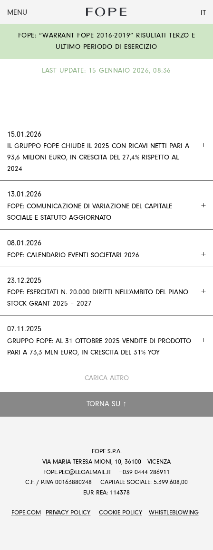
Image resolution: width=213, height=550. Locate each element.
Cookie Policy (120, 512)
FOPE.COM (26, 512)
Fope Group (106, 12)
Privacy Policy (68, 512)
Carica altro (107, 378)
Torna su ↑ (106, 404)
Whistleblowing (174, 512)
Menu (17, 12)
